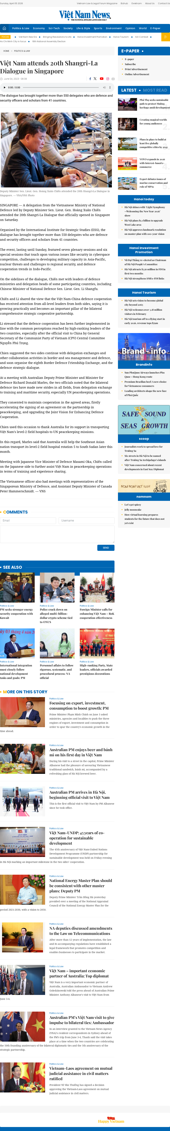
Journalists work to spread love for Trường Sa (144, 461)
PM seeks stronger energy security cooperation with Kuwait (16, 590)
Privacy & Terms (149, 1110)
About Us (150, 3)
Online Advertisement (137, 74)
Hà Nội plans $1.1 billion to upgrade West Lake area (144, 222)
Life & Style (83, 28)
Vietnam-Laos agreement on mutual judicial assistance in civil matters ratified (80, 1049)
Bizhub (124, 3)
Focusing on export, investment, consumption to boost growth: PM (79, 681)
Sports (98, 28)
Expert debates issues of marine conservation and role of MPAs (154, 182)
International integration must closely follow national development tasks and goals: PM (16, 648)
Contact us (133, 1110)
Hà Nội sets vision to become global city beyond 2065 (144, 302)
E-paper (130, 51)
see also (12, 543)
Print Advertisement (136, 69)
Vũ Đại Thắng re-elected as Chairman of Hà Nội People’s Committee (145, 262)
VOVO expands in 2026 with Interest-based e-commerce (152, 163)
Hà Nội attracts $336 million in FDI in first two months (145, 271)
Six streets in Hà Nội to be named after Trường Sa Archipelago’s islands (145, 470)
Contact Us (164, 3)
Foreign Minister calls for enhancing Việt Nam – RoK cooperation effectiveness (97, 590)
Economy (39, 28)
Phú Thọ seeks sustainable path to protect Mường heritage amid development (155, 103)
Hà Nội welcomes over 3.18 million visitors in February (143, 312)
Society (68, 28)
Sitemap (107, 1108)
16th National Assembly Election (49, 41)
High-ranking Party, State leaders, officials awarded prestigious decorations (96, 646)
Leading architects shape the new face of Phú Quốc (146, 400)
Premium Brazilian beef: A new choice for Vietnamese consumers (146, 391)
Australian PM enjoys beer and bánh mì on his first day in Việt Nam (80, 728)
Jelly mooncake (133, 543)
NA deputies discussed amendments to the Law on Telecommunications (80, 907)
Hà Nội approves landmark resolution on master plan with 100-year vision (145, 232)
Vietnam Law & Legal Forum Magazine (97, 3)
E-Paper (155, 28)
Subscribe (130, 64)
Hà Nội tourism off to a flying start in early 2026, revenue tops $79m (145, 321)
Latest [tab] (129, 90)
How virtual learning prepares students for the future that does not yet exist (144, 552)
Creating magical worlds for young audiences (153, 121)
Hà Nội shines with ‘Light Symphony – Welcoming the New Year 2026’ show (145, 211)
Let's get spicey (133, 538)
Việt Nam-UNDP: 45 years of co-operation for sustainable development (77, 814)
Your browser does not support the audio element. (57, 87)
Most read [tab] (155, 90)
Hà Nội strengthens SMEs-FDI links (144, 278)
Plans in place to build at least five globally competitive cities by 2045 (154, 143)
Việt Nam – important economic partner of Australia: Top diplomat (79, 949)
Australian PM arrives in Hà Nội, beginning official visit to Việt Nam (79, 771)
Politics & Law (20, 28)
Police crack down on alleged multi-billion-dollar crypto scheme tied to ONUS (56, 592)
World (143, 28)
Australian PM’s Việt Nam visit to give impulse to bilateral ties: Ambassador (81, 996)
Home (6, 50)
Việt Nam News (85, 15)
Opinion (130, 28)
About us (118, 1110)
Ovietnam (136, 3)
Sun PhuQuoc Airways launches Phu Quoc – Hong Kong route (144, 382)
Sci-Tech (54, 28)
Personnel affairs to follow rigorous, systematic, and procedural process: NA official (57, 648)
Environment (114, 28)
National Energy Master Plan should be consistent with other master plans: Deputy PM (80, 862)
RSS (168, 1108)
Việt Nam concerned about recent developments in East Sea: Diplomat (144, 479)
